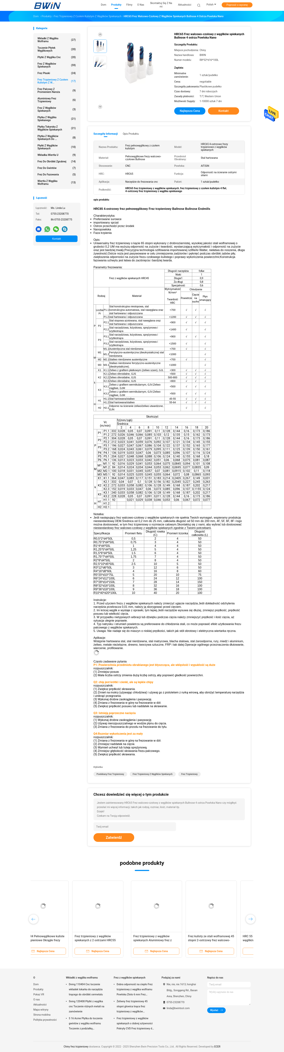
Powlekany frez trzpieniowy (110, 774)
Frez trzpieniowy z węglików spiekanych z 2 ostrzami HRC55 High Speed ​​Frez (220, 940)
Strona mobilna (42, 1014)
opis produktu (131, 133)
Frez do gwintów (56, 168)
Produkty (38, 989)
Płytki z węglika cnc (56, 57)
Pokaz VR (38, 994)
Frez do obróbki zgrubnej (56, 161)
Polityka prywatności (45, 1019)
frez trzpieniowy (189, 774)
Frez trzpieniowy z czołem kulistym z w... (56, 81)
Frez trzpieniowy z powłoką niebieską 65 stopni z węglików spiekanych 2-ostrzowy (56, 940)
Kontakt (56, 238)
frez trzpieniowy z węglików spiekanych (153, 774)
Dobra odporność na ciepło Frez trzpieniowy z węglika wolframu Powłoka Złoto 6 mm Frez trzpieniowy (135, 990)
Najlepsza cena (190, 111)
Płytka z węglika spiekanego (56, 119)
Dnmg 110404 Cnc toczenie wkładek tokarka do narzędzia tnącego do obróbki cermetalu (86, 989)
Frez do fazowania (56, 174)
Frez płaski (56, 73)
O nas (36, 999)
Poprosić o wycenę (237, 4)
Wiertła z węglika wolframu (56, 182)
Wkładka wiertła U (56, 155)
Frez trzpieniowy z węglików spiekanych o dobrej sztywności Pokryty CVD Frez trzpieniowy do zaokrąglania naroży (135, 1024)
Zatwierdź (114, 837)
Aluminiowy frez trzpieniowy (56, 100)
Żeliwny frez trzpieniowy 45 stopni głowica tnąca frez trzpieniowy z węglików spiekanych (132, 1007)
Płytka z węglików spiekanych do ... (56, 137)
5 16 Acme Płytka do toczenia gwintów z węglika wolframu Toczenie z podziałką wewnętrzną (86, 1024)
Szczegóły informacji (105, 133)
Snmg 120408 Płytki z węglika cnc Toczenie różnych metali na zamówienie (86, 1006)
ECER (217, 1046)
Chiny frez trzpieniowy (76, 1046)
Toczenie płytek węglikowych (56, 49)
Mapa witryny (40, 1009)
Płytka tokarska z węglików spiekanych (56, 128)
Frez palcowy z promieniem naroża (56, 90)
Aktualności (40, 1004)
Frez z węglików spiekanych (56, 65)
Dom (36, 984)
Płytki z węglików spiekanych (56, 147)
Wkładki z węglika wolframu (56, 40)
